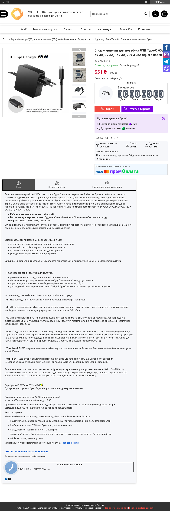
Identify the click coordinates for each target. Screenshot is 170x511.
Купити (109, 109)
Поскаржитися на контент (116, 508)
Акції (23, 29)
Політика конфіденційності (141, 508)
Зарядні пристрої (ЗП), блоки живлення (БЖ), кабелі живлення (43, 39)
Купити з (139, 109)
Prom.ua (100, 505)
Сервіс (68, 29)
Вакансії (125, 29)
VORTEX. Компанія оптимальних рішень (26, 451)
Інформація (104, 29)
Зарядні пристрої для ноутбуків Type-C (98, 39)
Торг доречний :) (70, 443)
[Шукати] (145, 14)
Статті (84, 29)
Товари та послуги (44, 29)
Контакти (144, 29)
